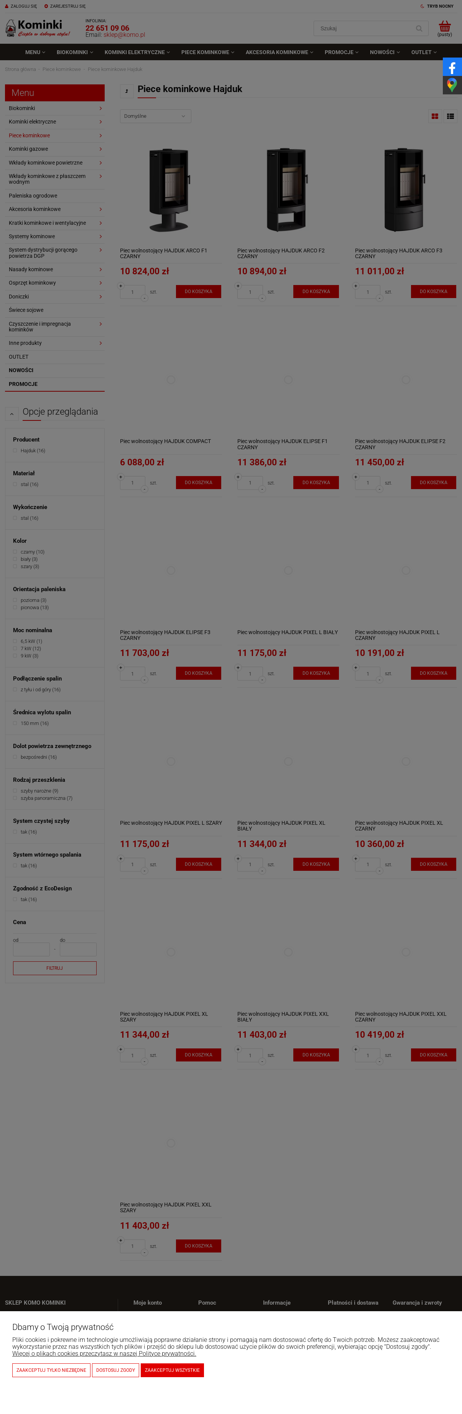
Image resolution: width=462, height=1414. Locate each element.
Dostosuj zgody (115, 1370)
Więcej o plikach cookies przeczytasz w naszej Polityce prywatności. (104, 1353)
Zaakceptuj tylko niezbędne (51, 1370)
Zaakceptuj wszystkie (172, 1370)
